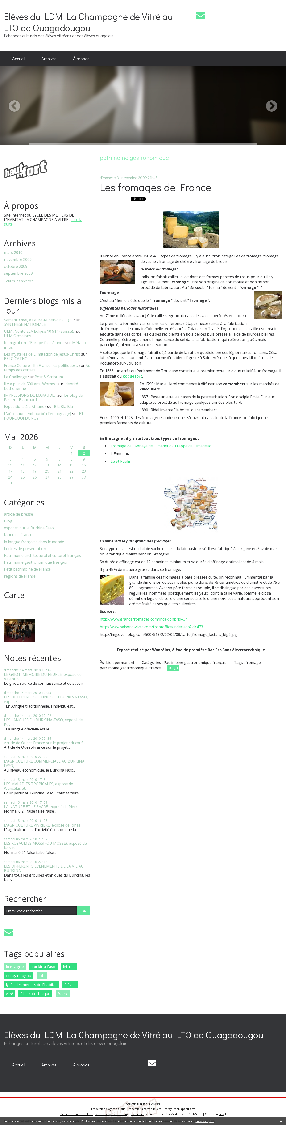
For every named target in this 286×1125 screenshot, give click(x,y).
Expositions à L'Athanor (25, 406)
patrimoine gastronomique (124, 668)
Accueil (18, 58)
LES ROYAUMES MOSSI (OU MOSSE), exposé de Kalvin (45, 845)
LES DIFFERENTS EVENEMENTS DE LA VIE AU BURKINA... (44, 868)
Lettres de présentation (25, 548)
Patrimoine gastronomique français (35, 562)
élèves (69, 984)
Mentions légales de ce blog (111, 1114)
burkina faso (43, 966)
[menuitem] (18, 58)
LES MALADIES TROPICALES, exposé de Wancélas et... (38, 786)
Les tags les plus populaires (179, 1109)
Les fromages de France (155, 187)
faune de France (18, 535)
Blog (8, 521)
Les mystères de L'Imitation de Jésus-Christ (42, 354)
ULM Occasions (17, 335)
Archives (49, 58)
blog (221, 1114)
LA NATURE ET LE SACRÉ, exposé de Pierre (41, 806)
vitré (9, 993)
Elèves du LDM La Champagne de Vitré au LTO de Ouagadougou (88, 22)
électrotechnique (35, 993)
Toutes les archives (18, 281)
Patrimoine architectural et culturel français (42, 555)
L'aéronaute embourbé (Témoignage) (37, 413)
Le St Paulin (121, 461)
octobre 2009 (15, 266)
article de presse (18, 514)
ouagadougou (18, 975)
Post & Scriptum (49, 376)
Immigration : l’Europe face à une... (34, 342)
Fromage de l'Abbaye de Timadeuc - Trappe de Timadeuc (161, 446)
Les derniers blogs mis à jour (108, 1109)
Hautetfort (153, 1103)
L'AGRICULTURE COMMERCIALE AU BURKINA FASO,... (44, 763)
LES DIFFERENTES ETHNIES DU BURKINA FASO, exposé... (46, 699)
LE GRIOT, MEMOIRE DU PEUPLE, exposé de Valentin (43, 676)
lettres (69, 966)
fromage (253, 662)
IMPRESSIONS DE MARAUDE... (30, 395)
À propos (81, 58)
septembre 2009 (18, 273)
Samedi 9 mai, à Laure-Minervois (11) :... (38, 320)
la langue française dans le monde (34, 542)
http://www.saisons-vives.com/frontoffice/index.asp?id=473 (151, 627)
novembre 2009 (18, 259)
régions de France (20, 576)
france (63, 993)
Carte (14, 595)
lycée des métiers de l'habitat (31, 984)
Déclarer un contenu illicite (76, 1114)
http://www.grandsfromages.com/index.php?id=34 (143, 619)
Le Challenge (15, 376)
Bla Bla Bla (63, 406)
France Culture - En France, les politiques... (41, 365)
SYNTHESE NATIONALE (25, 324)
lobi (42, 975)
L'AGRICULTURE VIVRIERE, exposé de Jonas (42, 825)
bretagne (15, 966)
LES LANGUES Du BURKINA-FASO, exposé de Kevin (43, 722)
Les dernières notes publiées (144, 1109)
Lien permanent (117, 662)
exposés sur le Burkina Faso (29, 528)
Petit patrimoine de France (27, 569)
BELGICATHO (16, 358)
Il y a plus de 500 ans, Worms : (30, 383)
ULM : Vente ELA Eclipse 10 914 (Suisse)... (39, 331)
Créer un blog (134, 1103)
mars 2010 (13, 252)
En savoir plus (205, 1121)
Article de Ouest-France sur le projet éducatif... (44, 742)
